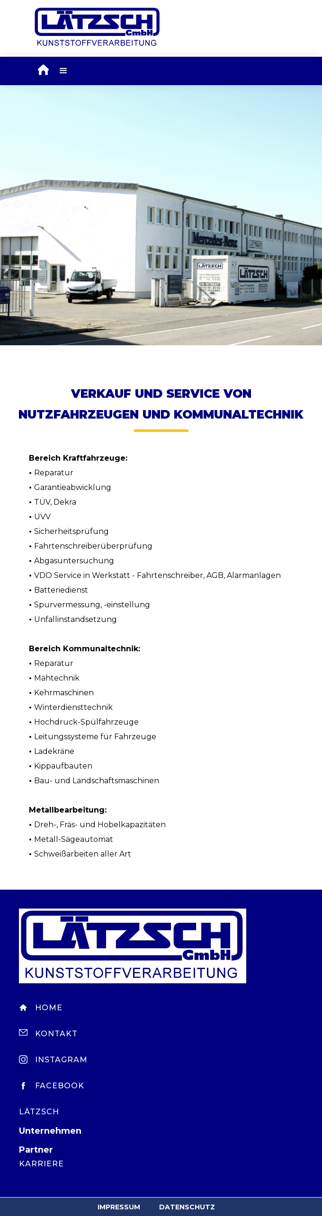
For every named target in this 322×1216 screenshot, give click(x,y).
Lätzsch (39, 1111)
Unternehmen (50, 1131)
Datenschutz (187, 1207)
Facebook (59, 1085)
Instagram (61, 1059)
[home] (41, 71)
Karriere (41, 1163)
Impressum (119, 1207)
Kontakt (56, 1033)
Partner (36, 1150)
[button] (63, 71)
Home (49, 1007)
